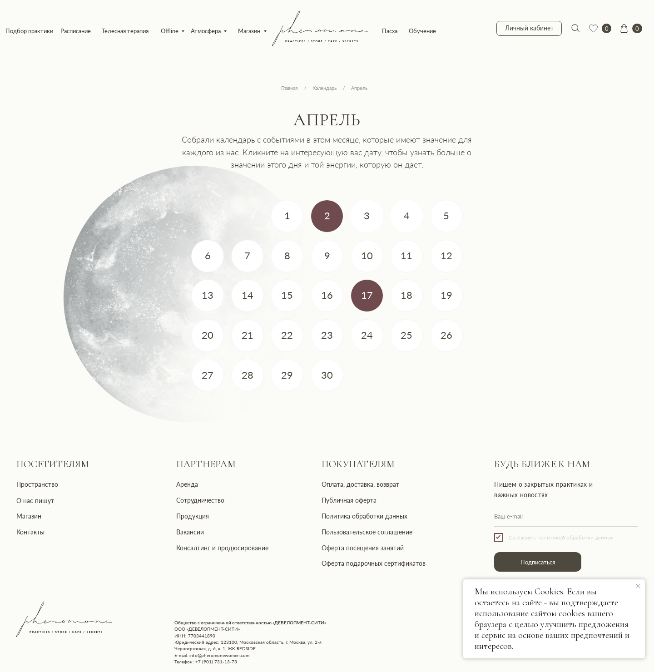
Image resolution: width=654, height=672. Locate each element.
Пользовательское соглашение (367, 532)
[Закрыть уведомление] (638, 586)
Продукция (192, 516)
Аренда (187, 484)
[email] (566, 516)
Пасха (389, 31)
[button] (327, 216)
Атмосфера (206, 31)
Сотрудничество (200, 500)
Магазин (249, 31)
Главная (289, 88)
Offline (169, 31)
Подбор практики (29, 31)
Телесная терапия (125, 31)
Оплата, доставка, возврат (360, 484)
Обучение (422, 31)
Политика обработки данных (364, 516)
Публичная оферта (349, 500)
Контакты (30, 532)
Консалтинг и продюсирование (222, 548)
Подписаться (537, 562)
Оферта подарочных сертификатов (374, 563)
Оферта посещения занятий (363, 548)
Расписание (75, 31)
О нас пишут (35, 500)
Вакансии (190, 532)
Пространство (37, 484)
